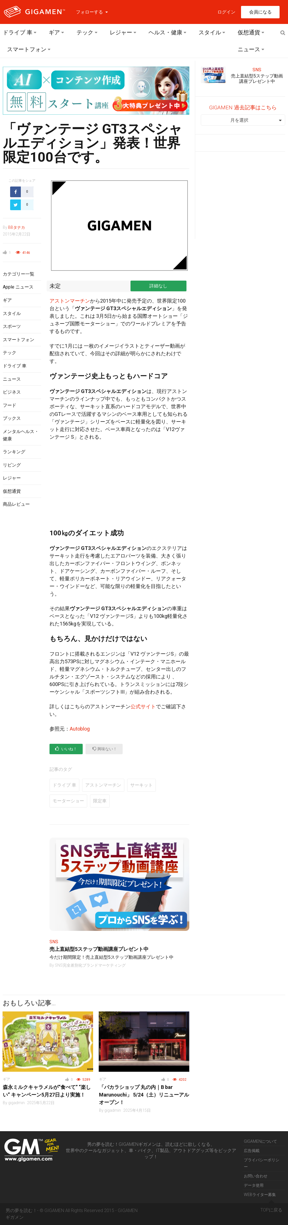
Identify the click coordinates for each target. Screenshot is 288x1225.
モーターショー (68, 801)
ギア (54, 32)
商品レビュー (16, 504)
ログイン (226, 12)
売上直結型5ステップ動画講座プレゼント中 (99, 949)
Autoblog (80, 729)
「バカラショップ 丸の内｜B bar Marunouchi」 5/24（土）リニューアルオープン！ (144, 1094)
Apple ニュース (18, 287)
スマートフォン (26, 49)
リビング (12, 465)
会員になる (260, 12)
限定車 (100, 801)
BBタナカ (16, 227)
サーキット (141, 785)
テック (84, 32)
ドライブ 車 (17, 32)
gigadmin (16, 1102)
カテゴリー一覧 (18, 274)
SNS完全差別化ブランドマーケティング (90, 965)
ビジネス (12, 392)
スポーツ (12, 326)
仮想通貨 (249, 32)
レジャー (121, 32)
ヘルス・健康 (165, 32)
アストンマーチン (70, 301)
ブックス (12, 418)
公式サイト (143, 706)
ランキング (14, 451)
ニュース (249, 49)
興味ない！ (105, 748)
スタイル (210, 32)
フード (9, 405)
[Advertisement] (22, 603)
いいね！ (66, 748)
